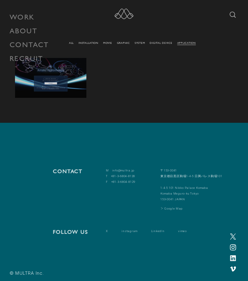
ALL (71, 42)
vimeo (182, 231)
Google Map (173, 208)
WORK (22, 17)
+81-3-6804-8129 (123, 181)
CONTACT (29, 44)
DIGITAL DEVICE (161, 42)
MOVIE (107, 42)
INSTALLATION (88, 42)
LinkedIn (158, 231)
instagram (129, 231)
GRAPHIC (123, 42)
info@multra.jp (123, 170)
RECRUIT (26, 58)
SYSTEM (140, 42)
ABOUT (23, 30)
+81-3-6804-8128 (123, 176)
